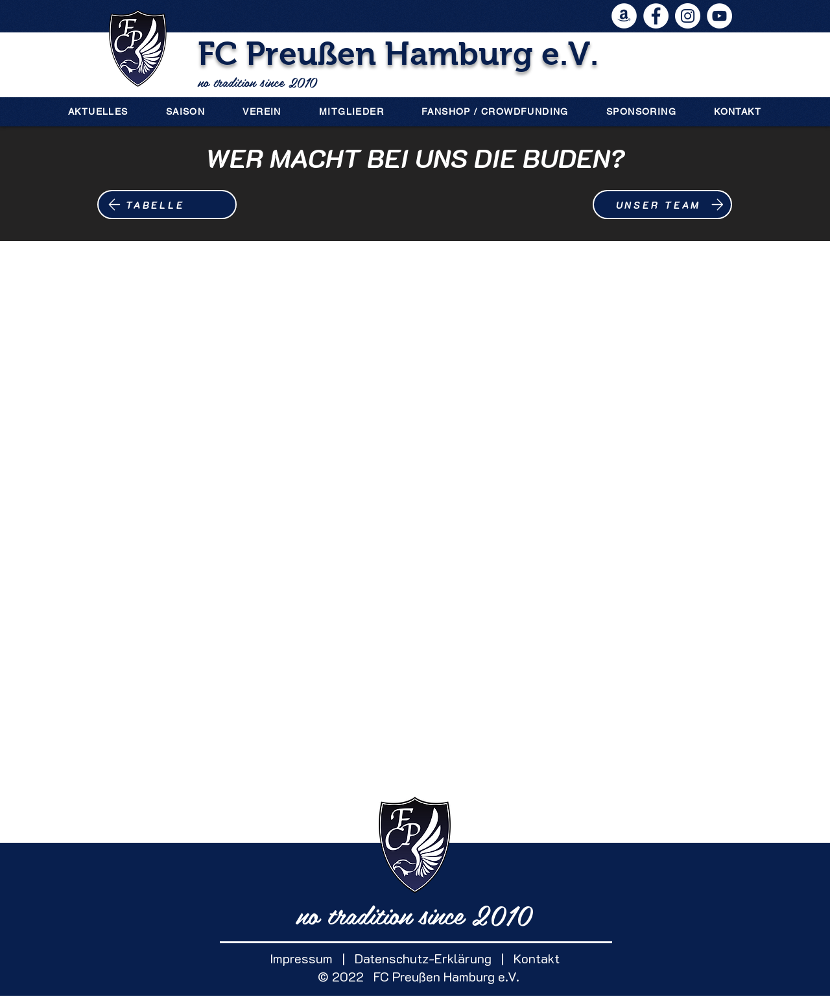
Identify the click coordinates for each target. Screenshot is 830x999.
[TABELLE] (167, 204)
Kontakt (532, 958)
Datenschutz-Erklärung (423, 958)
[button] (185, 111)
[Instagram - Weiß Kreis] (687, 16)
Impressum (301, 958)
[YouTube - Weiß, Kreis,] (719, 16)
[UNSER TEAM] (662, 204)
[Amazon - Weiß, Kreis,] (624, 16)
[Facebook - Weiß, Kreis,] (656, 16)
